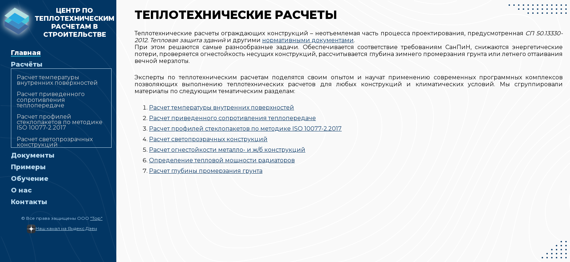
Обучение (29, 179)
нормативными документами (308, 40)
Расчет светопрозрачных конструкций (55, 142)
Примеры (28, 167)
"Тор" (96, 218)
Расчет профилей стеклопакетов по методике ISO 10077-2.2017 (60, 122)
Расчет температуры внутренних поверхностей (57, 80)
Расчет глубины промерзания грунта (205, 170)
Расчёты (27, 64)
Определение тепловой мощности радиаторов (222, 160)
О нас (21, 190)
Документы (33, 155)
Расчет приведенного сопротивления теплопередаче (51, 99)
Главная (26, 53)
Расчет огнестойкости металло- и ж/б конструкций (227, 149)
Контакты (29, 202)
